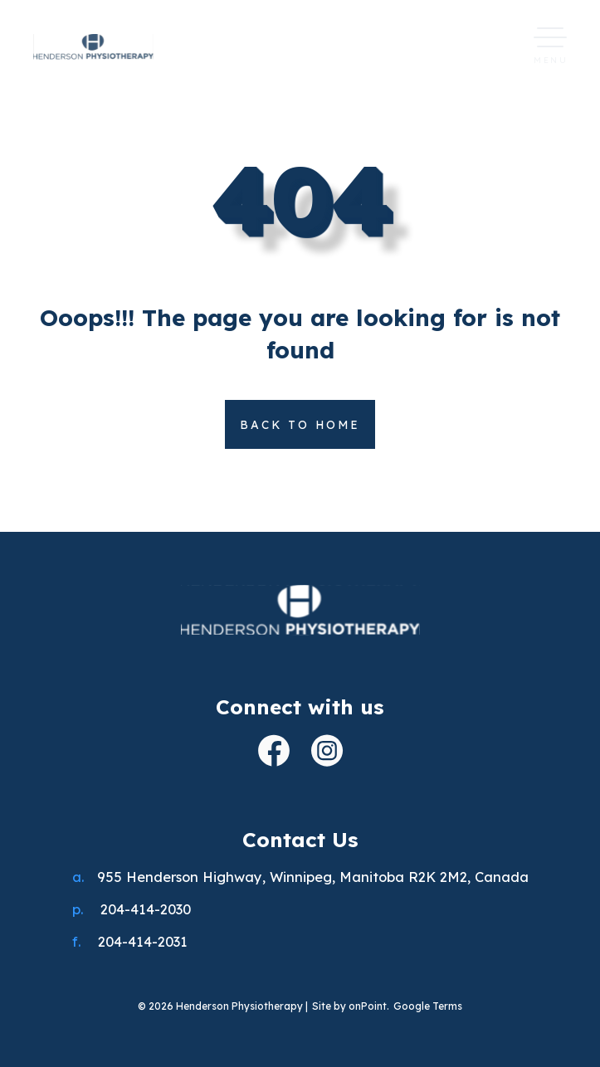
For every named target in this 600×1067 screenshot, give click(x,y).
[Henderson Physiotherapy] (300, 612)
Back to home (300, 424)
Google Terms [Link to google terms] (427, 1006)
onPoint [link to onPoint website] (368, 1006)
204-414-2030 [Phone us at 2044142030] (145, 909)
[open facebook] (273, 753)
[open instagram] (327, 753)
